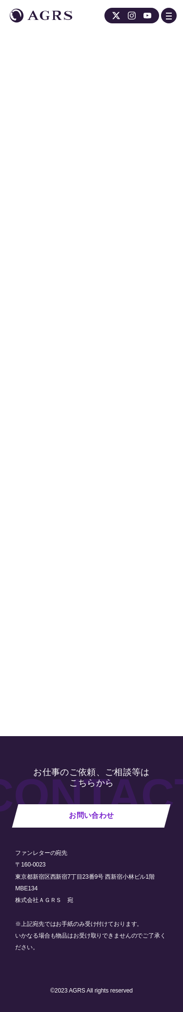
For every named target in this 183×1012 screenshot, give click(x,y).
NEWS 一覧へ (45, 659)
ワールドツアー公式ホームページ (95, 344)
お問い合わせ (91, 815)
